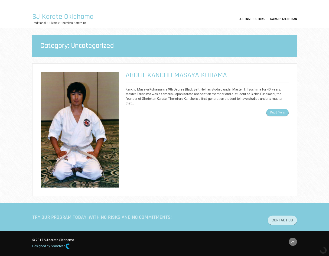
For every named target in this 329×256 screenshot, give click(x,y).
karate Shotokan (283, 19)
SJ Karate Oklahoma (63, 16)
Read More (277, 112)
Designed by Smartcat (51, 246)
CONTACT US (282, 221)
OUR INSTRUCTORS (252, 19)
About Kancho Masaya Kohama (176, 75)
